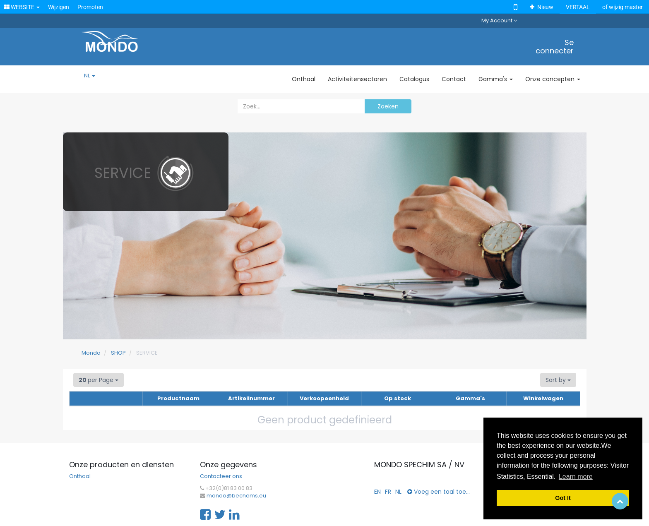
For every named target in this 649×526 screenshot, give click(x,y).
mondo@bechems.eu (236, 496)
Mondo (91, 353)
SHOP (118, 353)
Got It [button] (563, 498)
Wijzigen (58, 7)
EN (377, 492)
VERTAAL (578, 7)
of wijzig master (622, 7)
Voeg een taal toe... (438, 492)
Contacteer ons (221, 476)
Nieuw (542, 7)
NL (89, 75)
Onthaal (80, 476)
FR (388, 492)
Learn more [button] (576, 476)
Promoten (90, 7)
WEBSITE (22, 7)
